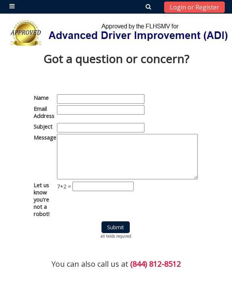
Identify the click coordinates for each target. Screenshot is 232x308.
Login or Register (194, 7)
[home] (119, 33)
